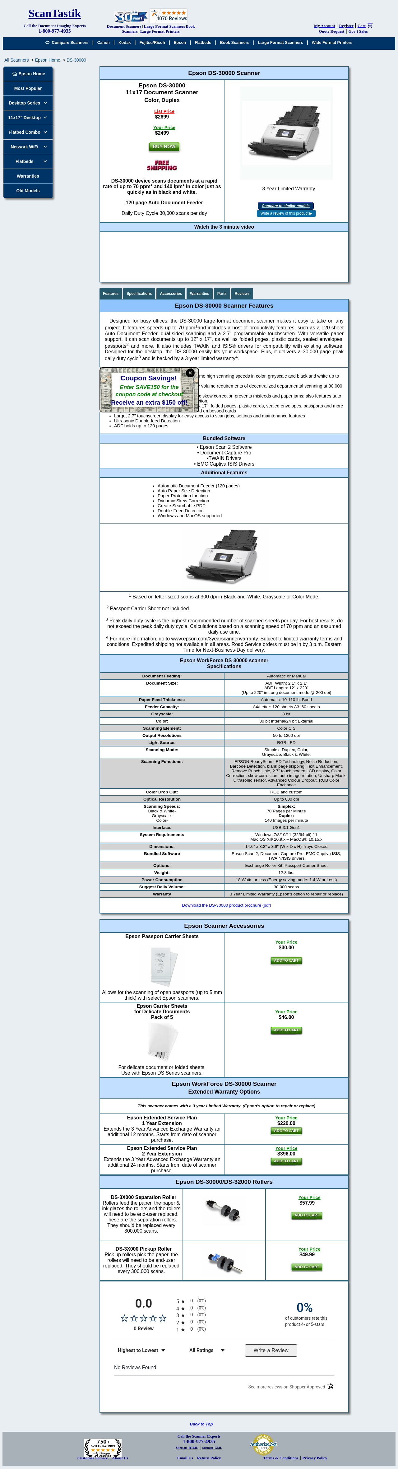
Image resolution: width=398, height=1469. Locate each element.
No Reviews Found (135, 1367)
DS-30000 (76, 60)
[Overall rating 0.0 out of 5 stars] (144, 1318)
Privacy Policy (315, 1458)
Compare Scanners (66, 42)
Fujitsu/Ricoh (152, 42)
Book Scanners (234, 42)
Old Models (27, 190)
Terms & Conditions (280, 1458)
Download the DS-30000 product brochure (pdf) (226, 905)
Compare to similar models (286, 206)
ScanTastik (54, 13)
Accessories (171, 293)
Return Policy (209, 1458)
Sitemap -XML (212, 1447)
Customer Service (92, 1458)
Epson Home (47, 60)
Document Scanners (124, 26)
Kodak (124, 42)
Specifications (139, 293)
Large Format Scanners (164, 26)
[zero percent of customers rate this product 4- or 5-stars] (304, 1313)
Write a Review (271, 1350)
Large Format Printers (160, 31)
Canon (103, 42)
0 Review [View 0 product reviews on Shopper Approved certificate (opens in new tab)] (153, 1329)
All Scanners (16, 60)
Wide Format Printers (332, 42)
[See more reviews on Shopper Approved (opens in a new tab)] (286, 1388)
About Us (120, 1458)
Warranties (28, 176)
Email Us (185, 1458)
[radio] (224, 1301)
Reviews (242, 293)
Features (110, 293)
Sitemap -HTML (187, 1447)
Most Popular (28, 88)
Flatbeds (203, 42)
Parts (222, 293)
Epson (180, 42)
